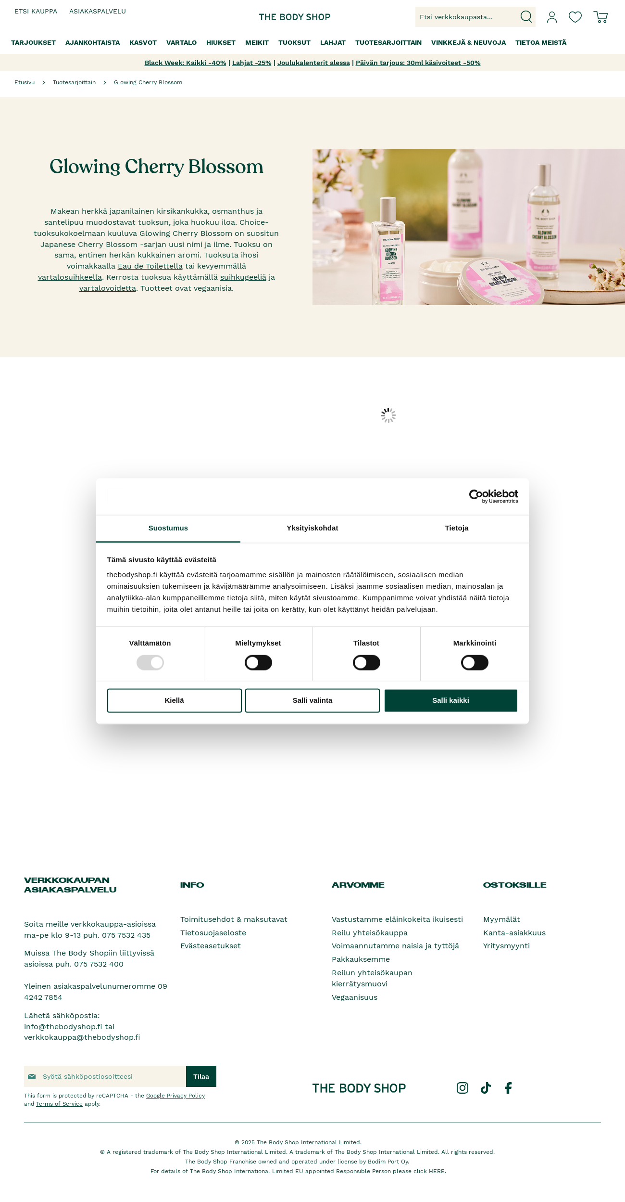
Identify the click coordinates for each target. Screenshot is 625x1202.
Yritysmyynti (506, 945)
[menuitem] (33, 42)
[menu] (312, 42)
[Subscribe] (201, 1076)
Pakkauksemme (361, 959)
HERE (437, 1171)
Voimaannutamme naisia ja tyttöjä (395, 945)
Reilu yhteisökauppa (370, 932)
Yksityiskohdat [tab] (312, 528)
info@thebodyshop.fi (63, 1026)
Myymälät (501, 919)
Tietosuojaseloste (213, 932)
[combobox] (475, 17)
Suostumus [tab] (168, 528)
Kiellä (174, 701)
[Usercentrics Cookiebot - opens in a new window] (476, 496)
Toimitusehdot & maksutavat (234, 919)
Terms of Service (59, 1103)
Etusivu (24, 82)
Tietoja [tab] (457, 528)
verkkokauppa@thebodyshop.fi (82, 1037)
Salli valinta (313, 701)
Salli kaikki (450, 701)
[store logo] (283, 17)
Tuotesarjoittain (74, 82)
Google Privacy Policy (175, 1095)
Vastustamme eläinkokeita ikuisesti (397, 919)
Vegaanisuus (354, 997)
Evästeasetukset (210, 945)
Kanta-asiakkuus (514, 932)
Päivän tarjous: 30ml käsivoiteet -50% (418, 62)
